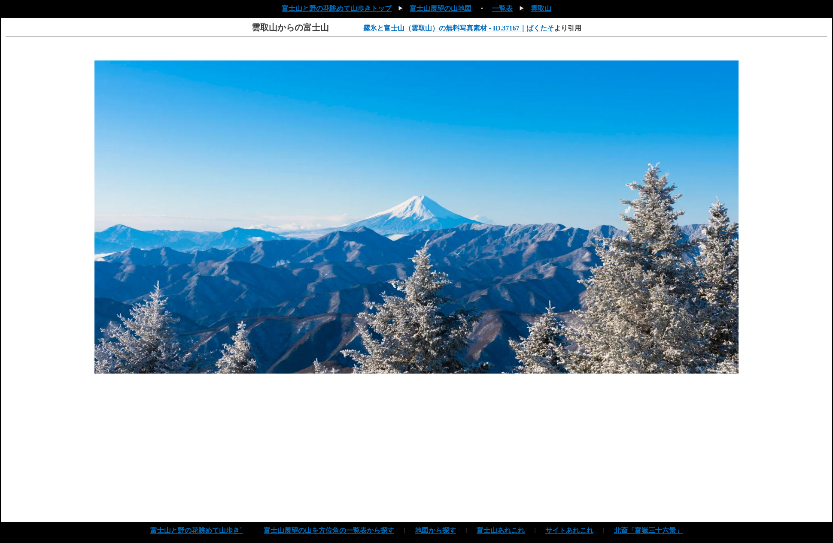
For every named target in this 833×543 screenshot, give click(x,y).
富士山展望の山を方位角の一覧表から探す (329, 530)
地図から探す (435, 530)
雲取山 (541, 8)
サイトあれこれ (569, 530)
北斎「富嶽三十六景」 (648, 530)
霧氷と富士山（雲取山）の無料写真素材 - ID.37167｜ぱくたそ (458, 28)
